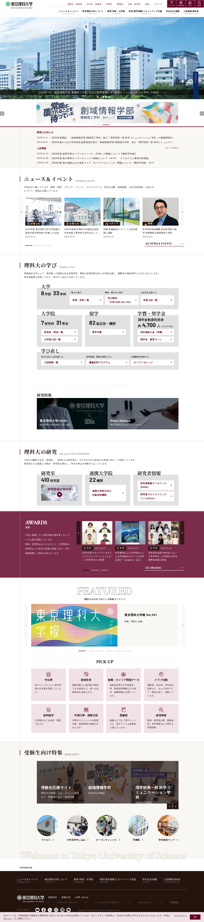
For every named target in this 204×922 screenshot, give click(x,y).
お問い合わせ (96, 897)
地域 (147, 4)
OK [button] (195, 917)
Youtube (37, 910)
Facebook (44, 910)
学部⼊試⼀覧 (150, 300)
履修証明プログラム (99, 362)
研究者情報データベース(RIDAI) (153, 485)
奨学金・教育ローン (151, 339)
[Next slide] (202, 113)
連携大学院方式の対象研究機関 (101, 493)
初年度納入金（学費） (152, 332)
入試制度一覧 (51, 362)
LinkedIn (62, 910)
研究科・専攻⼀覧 (53, 332)
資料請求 (65, 897)
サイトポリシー (150, 902)
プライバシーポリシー (78, 902)
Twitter (50, 910)
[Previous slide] (2, 113)
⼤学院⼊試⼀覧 (52, 339)
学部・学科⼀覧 (80, 300)
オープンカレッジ (143, 362)
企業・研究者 (134, 4)
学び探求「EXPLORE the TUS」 (120, 300)
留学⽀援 (97, 332)
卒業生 (109, 4)
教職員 (120, 4)
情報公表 (79, 897)
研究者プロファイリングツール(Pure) (153, 496)
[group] (60, 782)
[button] (170, 806)
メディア (158, 4)
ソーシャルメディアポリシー (116, 902)
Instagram (56, 910)
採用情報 (176, 902)
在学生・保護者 (94, 4)
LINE (68, 910)
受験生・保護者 (75, 4)
